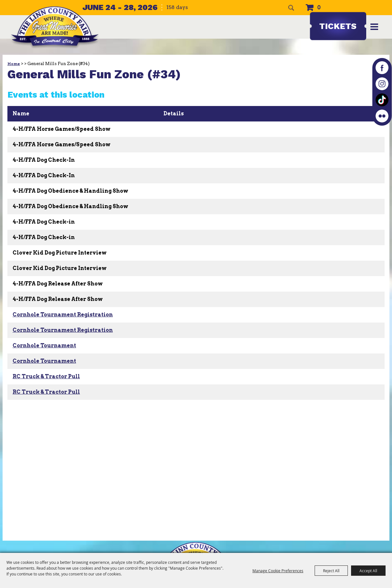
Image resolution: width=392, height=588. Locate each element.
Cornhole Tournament (44, 345)
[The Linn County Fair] (55, 27)
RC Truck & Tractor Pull (46, 376)
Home (13, 64)
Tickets (338, 26)
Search (291, 8)
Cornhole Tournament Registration (63, 315)
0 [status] (319, 8)
